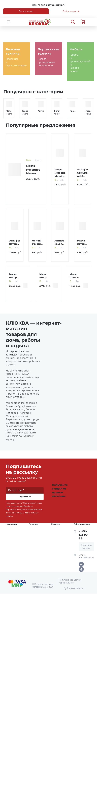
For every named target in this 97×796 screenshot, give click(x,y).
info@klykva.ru (86, 557)
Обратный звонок (86, 546)
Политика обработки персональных (70, 581)
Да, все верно (26, 11)
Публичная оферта (73, 588)
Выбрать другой (71, 11)
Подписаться (25, 497)
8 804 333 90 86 (83, 534)
